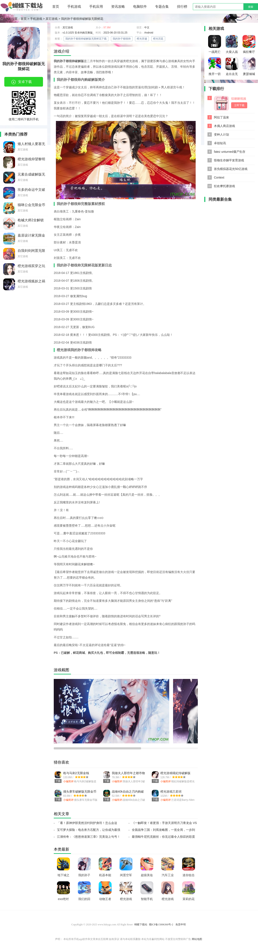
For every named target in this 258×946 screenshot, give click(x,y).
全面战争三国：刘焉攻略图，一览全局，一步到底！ (163, 831)
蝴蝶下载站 (140, 924)
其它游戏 (52, 18)
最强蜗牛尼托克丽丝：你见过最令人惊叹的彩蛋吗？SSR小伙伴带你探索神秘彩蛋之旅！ (163, 838)
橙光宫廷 (158, 38)
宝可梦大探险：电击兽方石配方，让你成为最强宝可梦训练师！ (88, 831)
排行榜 (182, 6)
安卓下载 (21, 82)
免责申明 (180, 924)
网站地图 (197, 939)
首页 (55, 6)
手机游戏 (74, 6)
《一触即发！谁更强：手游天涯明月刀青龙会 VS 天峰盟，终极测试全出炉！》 (164, 824)
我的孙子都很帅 (122, 38)
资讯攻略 (118, 6)
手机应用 (96, 6)
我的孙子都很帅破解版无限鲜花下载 (86, 38)
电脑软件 (140, 6)
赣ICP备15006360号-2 (161, 924)
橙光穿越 (142, 38)
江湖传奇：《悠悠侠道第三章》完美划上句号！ (88, 836)
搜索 (250, 6)
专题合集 (162, 6)
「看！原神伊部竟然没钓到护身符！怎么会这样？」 (87, 824)
